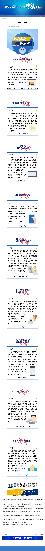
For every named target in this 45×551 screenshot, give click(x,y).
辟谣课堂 (39, 16)
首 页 (4, 16)
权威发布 (10, 16)
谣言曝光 (18, 16)
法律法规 (32, 16)
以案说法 (25, 16)
